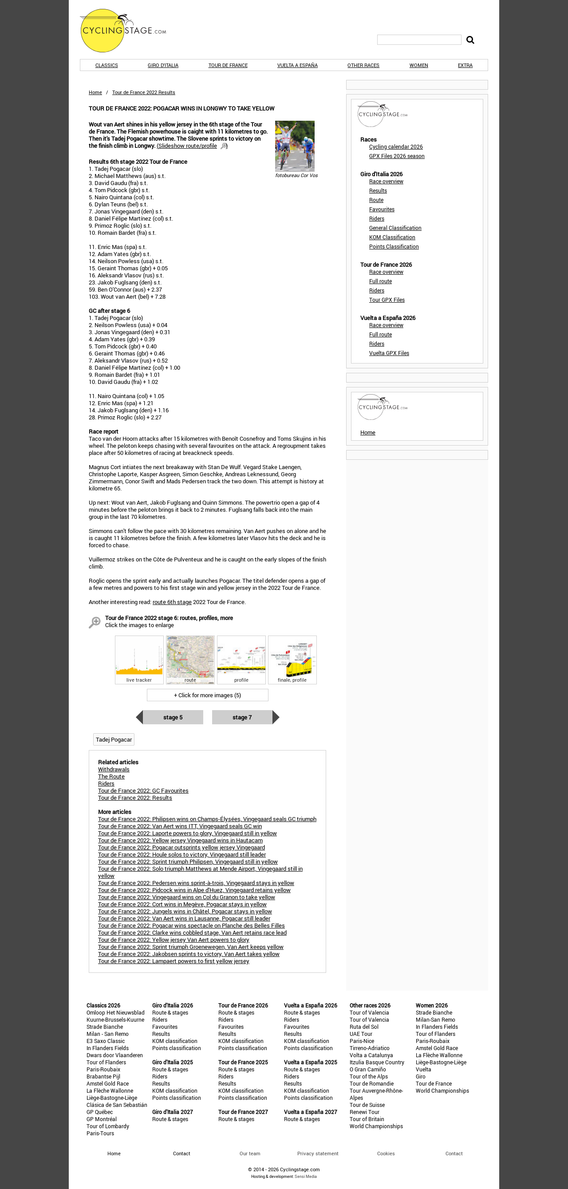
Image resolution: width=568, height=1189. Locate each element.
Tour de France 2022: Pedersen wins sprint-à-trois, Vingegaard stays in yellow (196, 883)
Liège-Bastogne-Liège (112, 1097)
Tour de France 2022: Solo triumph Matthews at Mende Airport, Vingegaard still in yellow (200, 872)
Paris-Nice (362, 1040)
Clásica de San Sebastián (117, 1104)
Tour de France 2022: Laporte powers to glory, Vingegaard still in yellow (187, 833)
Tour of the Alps (369, 1076)
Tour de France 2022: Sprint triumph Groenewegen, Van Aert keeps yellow (191, 947)
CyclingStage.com (129, 30)
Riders (376, 218)
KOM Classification (392, 237)
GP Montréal (102, 1118)
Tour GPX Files (387, 299)
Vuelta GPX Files (389, 352)
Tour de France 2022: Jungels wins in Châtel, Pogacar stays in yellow (185, 911)
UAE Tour (361, 1033)
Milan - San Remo (108, 1033)
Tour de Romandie (372, 1083)
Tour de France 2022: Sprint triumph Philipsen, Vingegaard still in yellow (188, 861)
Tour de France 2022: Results (135, 798)
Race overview (386, 181)
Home (95, 92)
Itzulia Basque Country (377, 1062)
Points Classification (394, 246)
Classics (106, 65)
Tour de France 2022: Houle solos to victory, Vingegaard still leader (182, 854)
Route (376, 199)
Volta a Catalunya (371, 1055)
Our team (250, 1153)
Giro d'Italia (163, 65)
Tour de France (228, 65)
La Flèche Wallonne (110, 1090)
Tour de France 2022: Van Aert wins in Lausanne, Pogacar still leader (184, 918)
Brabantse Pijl (103, 1076)
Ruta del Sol (364, 1026)
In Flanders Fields (108, 1047)
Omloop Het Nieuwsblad (116, 1012)
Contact (454, 1153)
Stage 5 (172, 717)
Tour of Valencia (369, 1012)
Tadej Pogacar (114, 739)
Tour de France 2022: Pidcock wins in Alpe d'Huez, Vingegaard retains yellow (194, 890)
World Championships (376, 1126)
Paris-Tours (100, 1133)
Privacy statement (318, 1153)
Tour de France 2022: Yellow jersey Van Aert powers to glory (173, 940)
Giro (421, 1076)
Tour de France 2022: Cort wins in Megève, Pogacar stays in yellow (182, 904)
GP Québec (100, 1111)
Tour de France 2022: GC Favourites (143, 790)
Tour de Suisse (367, 1104)
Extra (465, 65)
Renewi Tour (364, 1111)
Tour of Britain (367, 1118)
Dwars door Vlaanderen (115, 1055)
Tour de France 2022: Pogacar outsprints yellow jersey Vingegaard (181, 847)
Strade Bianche (105, 1026)
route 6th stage (172, 602)
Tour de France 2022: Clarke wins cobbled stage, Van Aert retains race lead (192, 932)
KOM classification (174, 1040)
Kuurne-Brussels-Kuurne (115, 1019)
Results (378, 190)
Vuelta (423, 1069)
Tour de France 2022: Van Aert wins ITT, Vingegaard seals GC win (180, 826)
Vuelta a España (297, 65)
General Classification (395, 227)
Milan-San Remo (435, 1019)
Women (419, 65)
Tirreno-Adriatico (370, 1047)
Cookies (386, 1153)
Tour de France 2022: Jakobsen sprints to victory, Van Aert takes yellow (189, 954)
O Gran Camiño (368, 1069)
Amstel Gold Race (108, 1083)
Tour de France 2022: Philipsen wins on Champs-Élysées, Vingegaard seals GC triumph (207, 819)
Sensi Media (306, 1176)
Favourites (381, 209)
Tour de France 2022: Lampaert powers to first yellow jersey (173, 961)
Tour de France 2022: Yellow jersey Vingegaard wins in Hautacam (180, 840)
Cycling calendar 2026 (396, 146)
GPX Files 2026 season (397, 155)
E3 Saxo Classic (106, 1040)
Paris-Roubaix (103, 1069)
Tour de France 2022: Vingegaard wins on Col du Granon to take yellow (186, 897)
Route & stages (170, 1012)
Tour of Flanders (106, 1062)
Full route (380, 280)
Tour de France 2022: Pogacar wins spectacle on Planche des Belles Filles (191, 925)
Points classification (176, 1047)
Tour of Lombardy (108, 1126)
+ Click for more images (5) (207, 695)
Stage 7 (242, 717)
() (192, 146)
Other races (363, 65)
